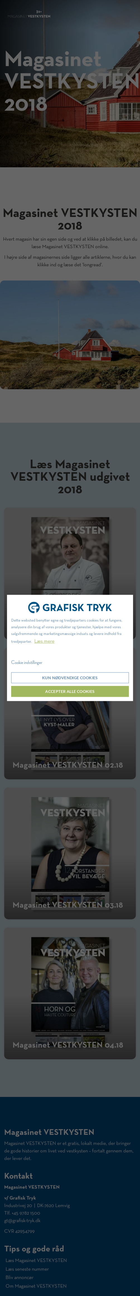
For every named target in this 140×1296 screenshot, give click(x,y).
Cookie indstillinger (26, 662)
